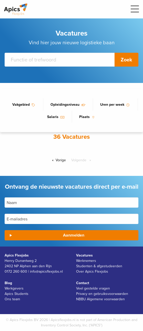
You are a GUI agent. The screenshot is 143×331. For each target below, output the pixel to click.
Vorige (62, 160)
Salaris (52, 116)
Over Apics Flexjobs (92, 271)
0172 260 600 (16, 271)
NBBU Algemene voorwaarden (100, 299)
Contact (82, 282)
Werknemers (86, 260)
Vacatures (84, 255)
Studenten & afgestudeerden (99, 266)
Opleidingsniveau (64, 104)
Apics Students (16, 293)
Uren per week (112, 104)
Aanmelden (73, 235)
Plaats (84, 116)
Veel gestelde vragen (93, 288)
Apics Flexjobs (17, 255)
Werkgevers (14, 288)
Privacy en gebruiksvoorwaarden (102, 293)
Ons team (12, 299)
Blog (8, 282)
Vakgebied (21, 104)
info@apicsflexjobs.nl (46, 271)
